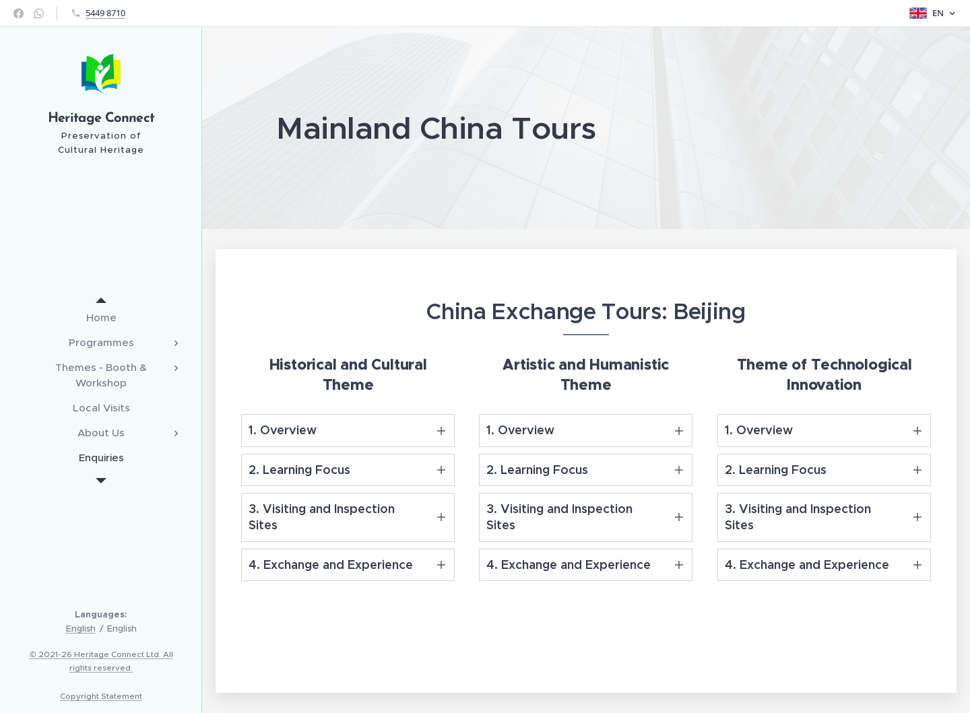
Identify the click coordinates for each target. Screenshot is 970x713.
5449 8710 (105, 13)
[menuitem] (101, 317)
